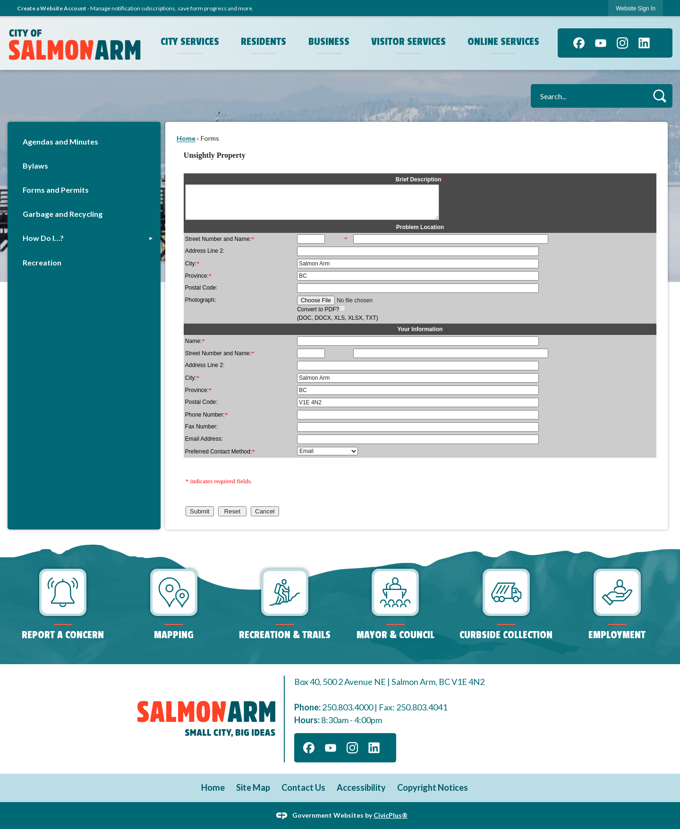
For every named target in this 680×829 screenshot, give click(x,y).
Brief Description (420, 179)
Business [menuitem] (328, 41)
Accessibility (361, 787)
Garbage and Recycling (62, 213)
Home (186, 138)
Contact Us (303, 787)
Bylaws (35, 165)
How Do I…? (43, 237)
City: (192, 263)
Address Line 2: (204, 251)
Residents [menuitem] (263, 41)
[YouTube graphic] (601, 43)
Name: (195, 341)
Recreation (42, 262)
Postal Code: (201, 287)
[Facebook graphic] (579, 43)
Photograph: (200, 300)
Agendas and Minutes (60, 141)
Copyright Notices (432, 787)
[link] (635, 8)
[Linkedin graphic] (644, 43)
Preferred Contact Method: (220, 451)
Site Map (253, 787)
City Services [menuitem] (190, 41)
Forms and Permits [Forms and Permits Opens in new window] (56, 189)
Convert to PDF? (318, 309)
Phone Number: (206, 414)
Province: (198, 276)
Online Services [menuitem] (503, 41)
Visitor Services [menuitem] (408, 41)
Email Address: (204, 439)
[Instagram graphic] (622, 43)
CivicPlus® (391, 815)
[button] (659, 96)
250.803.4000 (347, 707)
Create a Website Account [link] (51, 8)
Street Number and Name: (220, 239)
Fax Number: (201, 426)
